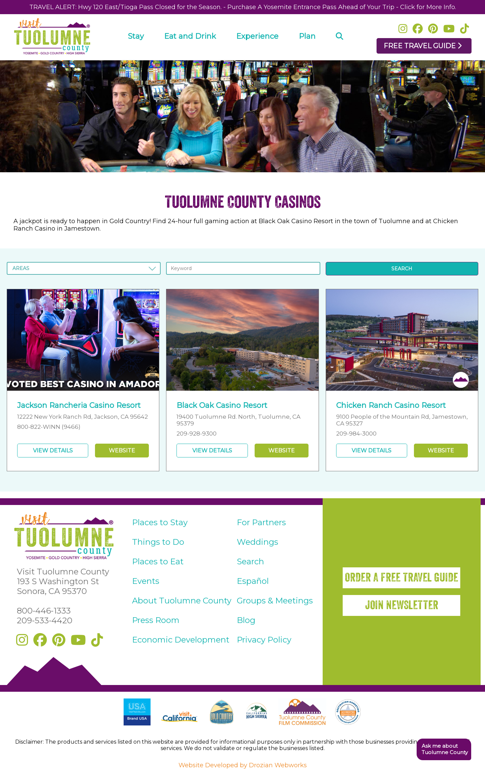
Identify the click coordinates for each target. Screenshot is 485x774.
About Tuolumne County (181, 600)
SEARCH (401, 269)
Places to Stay (160, 522)
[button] (444, 750)
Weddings (257, 542)
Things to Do (158, 542)
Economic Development (180, 640)
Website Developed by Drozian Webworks (243, 765)
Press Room (156, 620)
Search (250, 561)
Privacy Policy (264, 640)
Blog (246, 620)
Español (253, 581)
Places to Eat (158, 561)
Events (145, 581)
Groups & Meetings (275, 600)
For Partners (261, 522)
